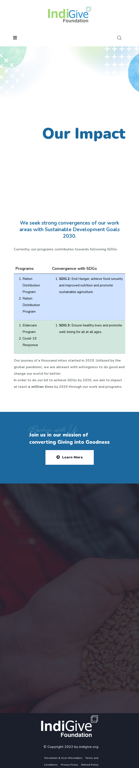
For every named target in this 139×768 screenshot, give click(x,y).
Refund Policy (89, 764)
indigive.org (88, 746)
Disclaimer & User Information (63, 758)
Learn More (69, 457)
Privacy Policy (69, 764)
